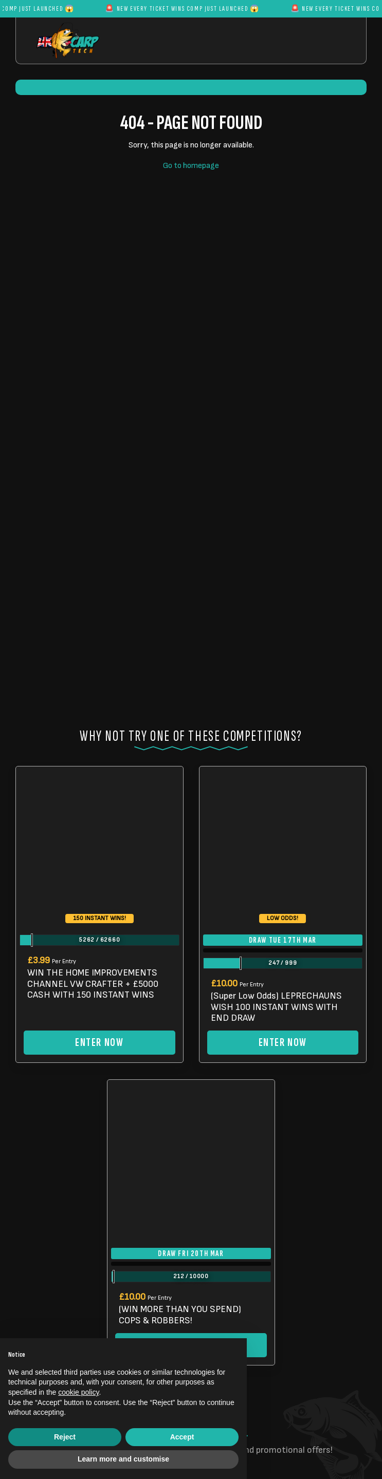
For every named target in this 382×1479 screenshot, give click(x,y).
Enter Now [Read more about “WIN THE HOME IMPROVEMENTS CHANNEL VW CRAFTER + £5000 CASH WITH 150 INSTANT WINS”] (99, 1043)
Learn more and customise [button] (123, 1459)
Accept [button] (182, 1437)
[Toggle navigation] (317, 40)
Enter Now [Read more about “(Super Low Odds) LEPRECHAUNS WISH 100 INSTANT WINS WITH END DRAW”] (283, 1043)
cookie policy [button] (78, 1392)
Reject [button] (65, 1437)
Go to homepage (191, 166)
